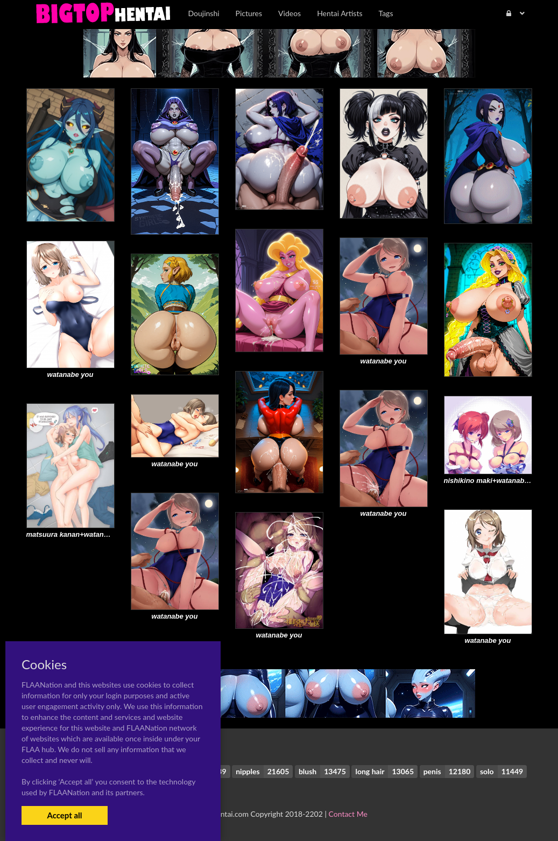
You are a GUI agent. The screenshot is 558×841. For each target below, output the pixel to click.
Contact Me (348, 813)
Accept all (64, 815)
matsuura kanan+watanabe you (78, 534)
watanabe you (384, 361)
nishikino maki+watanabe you (493, 480)
